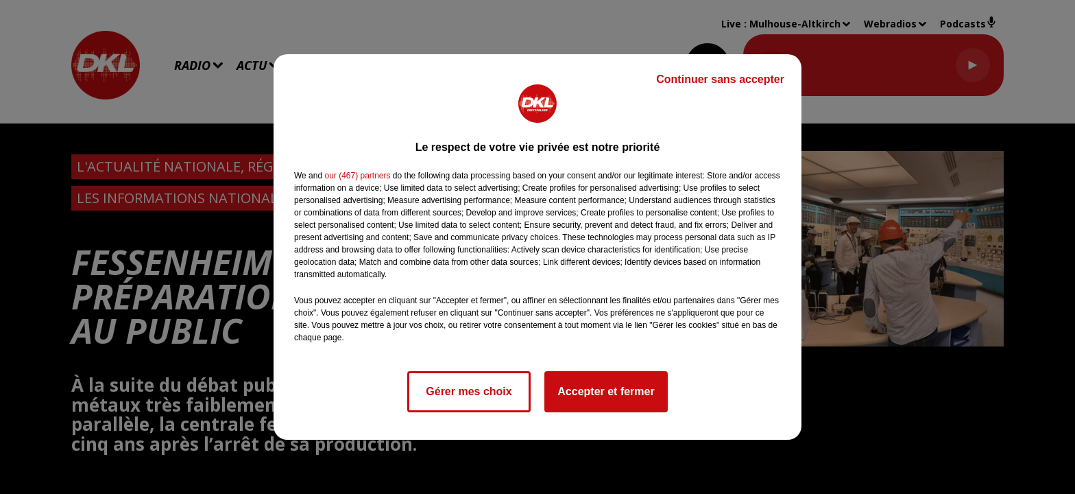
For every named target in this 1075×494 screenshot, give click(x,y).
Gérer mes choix (468, 391)
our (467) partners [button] (357, 175)
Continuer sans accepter (720, 79)
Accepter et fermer (605, 391)
